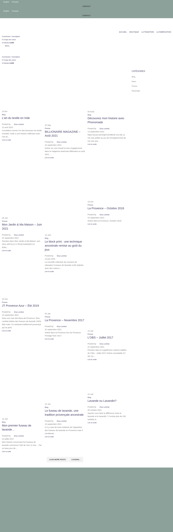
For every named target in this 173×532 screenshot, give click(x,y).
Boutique (49, 479)
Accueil (48, 475)
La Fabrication (51, 489)
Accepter (7, 499)
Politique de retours (10, 484)
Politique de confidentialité (13, 479)
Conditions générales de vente (15, 475)
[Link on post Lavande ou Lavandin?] (86, 246)
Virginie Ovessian (48, 492)
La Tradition (50, 484)
